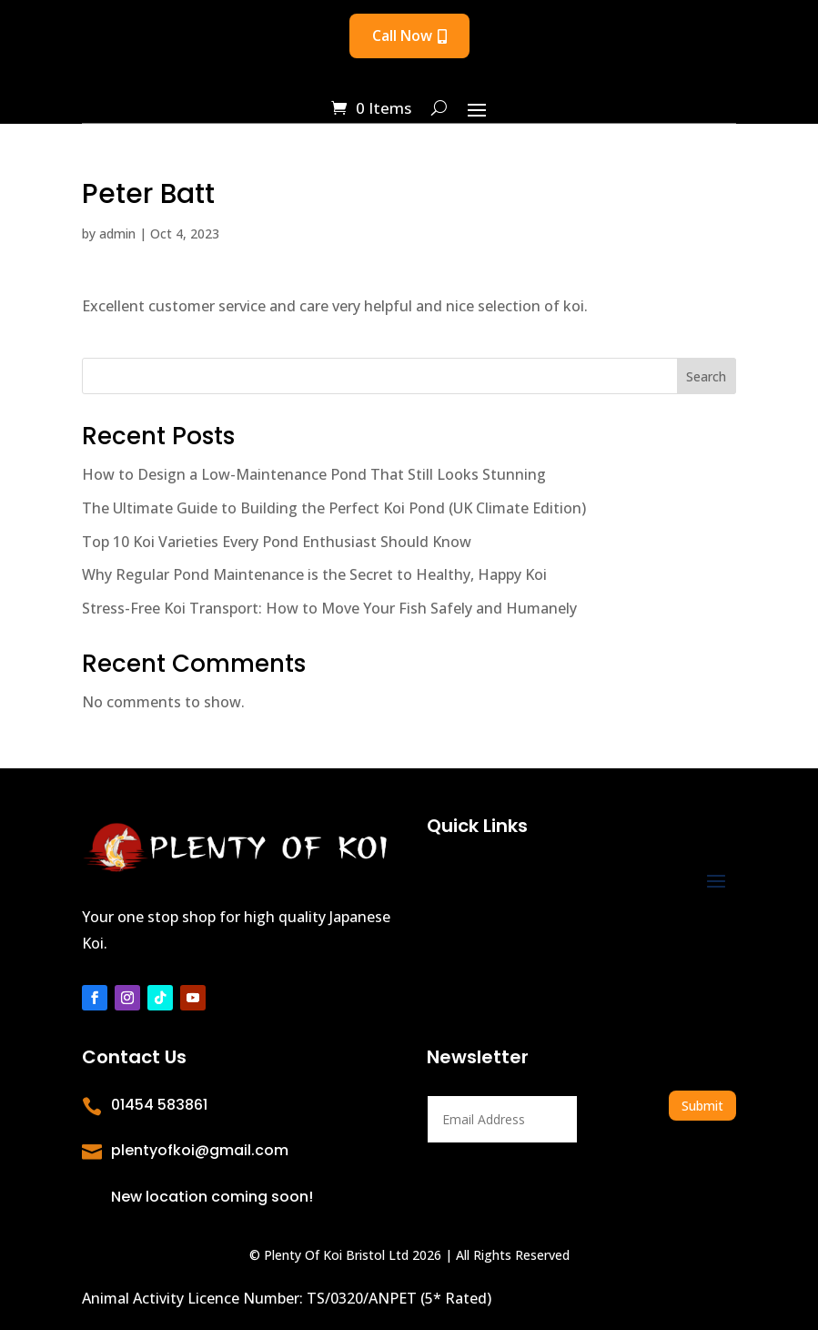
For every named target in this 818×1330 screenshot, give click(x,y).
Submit (702, 1105)
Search (706, 376)
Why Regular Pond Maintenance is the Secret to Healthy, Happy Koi (314, 574)
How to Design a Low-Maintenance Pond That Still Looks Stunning (314, 474)
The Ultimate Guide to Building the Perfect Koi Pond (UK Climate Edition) (334, 508)
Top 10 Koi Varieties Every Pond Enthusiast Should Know (276, 542)
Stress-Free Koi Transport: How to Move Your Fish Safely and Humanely (329, 608)
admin (117, 233)
